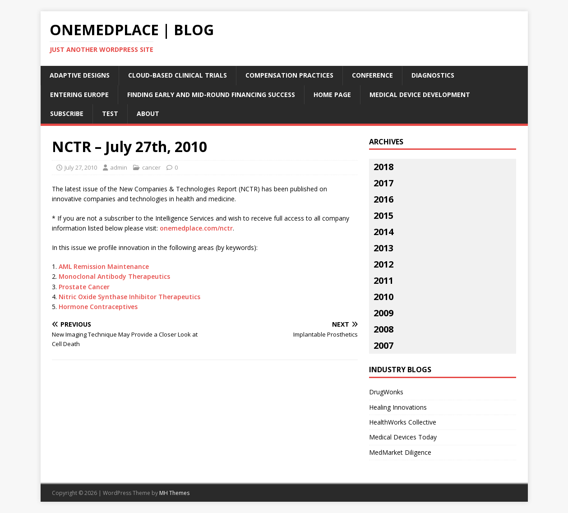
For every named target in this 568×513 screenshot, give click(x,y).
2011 (383, 280)
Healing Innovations (398, 407)
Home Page (332, 94)
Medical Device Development (419, 94)
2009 (383, 313)
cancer (151, 167)
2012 (383, 264)
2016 (383, 199)
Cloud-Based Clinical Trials (177, 75)
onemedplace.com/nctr (196, 228)
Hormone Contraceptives (98, 306)
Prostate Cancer (84, 286)
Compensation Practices (289, 75)
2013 (383, 248)
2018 (383, 167)
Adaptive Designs (80, 75)
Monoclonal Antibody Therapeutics (114, 276)
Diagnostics (432, 75)
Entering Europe (79, 94)
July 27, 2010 (81, 167)
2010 (383, 297)
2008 (383, 329)
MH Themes (174, 493)
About (148, 113)
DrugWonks (386, 392)
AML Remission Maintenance (104, 266)
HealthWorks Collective (402, 422)
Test (110, 113)
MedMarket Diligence (400, 452)
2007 (383, 345)
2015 (383, 215)
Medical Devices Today (403, 437)
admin (118, 167)
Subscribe (66, 113)
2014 (383, 232)
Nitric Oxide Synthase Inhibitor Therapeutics (129, 296)
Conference (372, 75)
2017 (383, 183)
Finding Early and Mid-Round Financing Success (211, 94)
